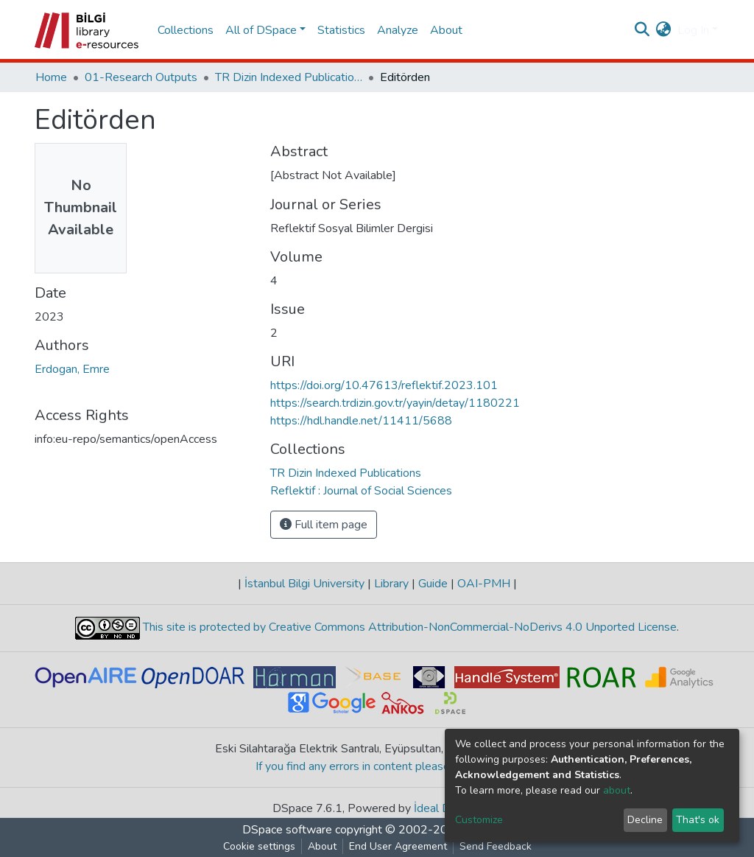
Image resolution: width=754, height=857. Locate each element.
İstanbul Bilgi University (304, 584)
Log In (693, 30)
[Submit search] (642, 30)
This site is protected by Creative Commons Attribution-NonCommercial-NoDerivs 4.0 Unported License (408, 627)
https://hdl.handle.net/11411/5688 (361, 421)
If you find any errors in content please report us (377, 766)
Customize (479, 820)
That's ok (697, 820)
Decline (645, 820)
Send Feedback (495, 846)
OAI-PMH (483, 584)
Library (391, 584)
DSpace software (287, 830)
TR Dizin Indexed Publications (288, 77)
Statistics (341, 30)
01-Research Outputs (141, 77)
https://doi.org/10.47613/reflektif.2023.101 (384, 385)
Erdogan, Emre (72, 369)
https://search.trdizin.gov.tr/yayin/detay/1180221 (395, 403)
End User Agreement (398, 846)
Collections (186, 30)
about (616, 790)
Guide (433, 584)
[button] (664, 30)
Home (51, 77)
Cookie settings (259, 846)
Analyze (397, 30)
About (446, 30)
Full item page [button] (323, 525)
